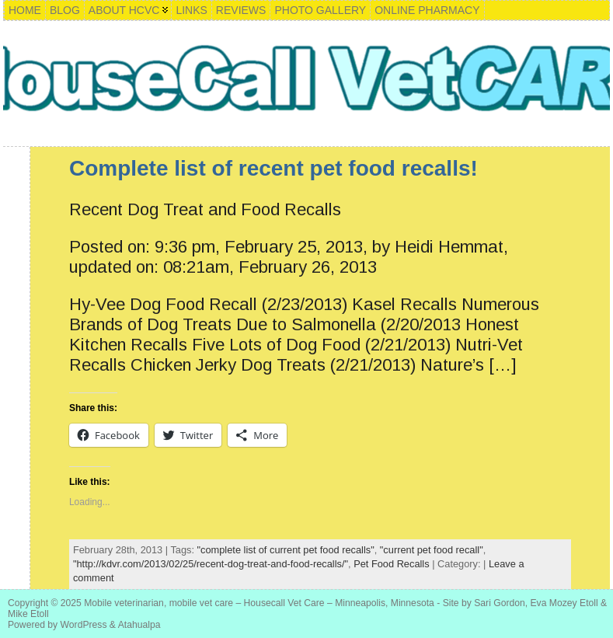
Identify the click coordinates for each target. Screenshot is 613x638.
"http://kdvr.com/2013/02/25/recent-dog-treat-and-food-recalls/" (210, 564)
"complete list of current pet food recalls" (285, 550)
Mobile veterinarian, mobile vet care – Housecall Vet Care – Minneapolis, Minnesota (259, 603)
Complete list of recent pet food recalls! (273, 168)
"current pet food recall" (431, 550)
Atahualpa (139, 624)
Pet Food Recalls (391, 564)
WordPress (84, 624)
